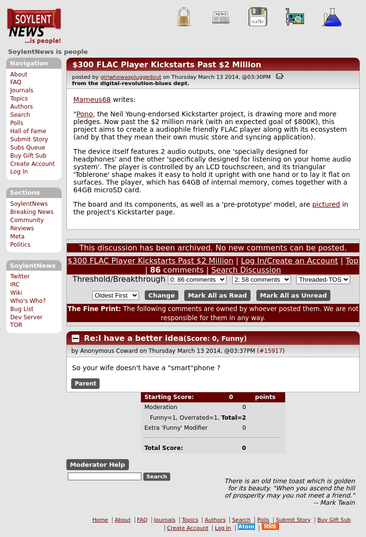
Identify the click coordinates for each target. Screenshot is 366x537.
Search (20, 115)
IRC (15, 284)
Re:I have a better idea (134, 338)
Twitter (19, 276)
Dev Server (26, 317)
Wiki (16, 292)
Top (351, 260)
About (18, 74)
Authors (21, 106)
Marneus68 (92, 99)
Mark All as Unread (293, 295)
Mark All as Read (217, 295)
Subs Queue (27, 147)
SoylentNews (34, 26)
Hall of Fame (28, 131)
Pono (84, 114)
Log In (19, 171)
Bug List (22, 309)
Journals (21, 90)
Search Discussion (246, 270)
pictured (326, 204)
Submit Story (29, 139)
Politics (20, 244)
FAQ (15, 82)
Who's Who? (28, 301)
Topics (19, 98)
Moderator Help (97, 464)
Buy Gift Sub (28, 155)
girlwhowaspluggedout (131, 77)
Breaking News (31, 212)
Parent (85, 383)
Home (100, 520)
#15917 (270, 351)
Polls (16, 123)
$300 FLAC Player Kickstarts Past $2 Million (166, 64)
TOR (16, 325)
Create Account (32, 164)
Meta (17, 236)
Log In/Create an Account (289, 260)
